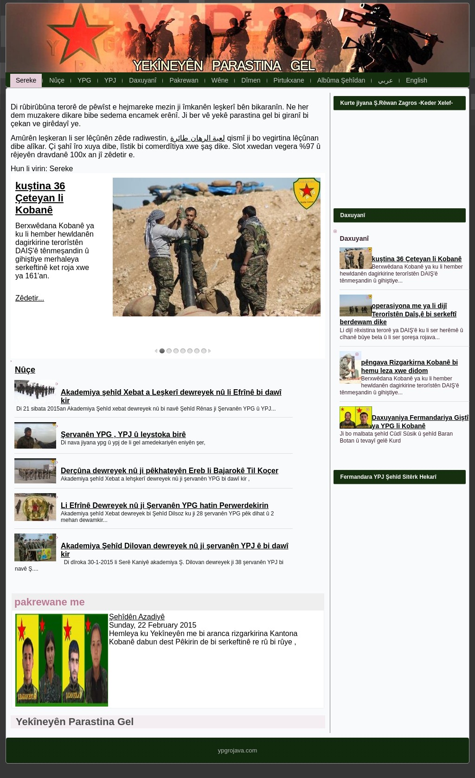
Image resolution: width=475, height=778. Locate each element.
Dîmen (250, 80)
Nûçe (56, 80)
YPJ (110, 80)
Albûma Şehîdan (341, 80)
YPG (84, 80)
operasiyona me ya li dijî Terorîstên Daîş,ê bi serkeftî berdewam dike (398, 314)
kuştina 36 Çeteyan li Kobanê (40, 198)
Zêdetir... (29, 298)
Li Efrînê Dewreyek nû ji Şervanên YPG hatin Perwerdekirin (165, 505)
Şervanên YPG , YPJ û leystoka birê (123, 434)
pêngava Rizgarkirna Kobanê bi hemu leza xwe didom (409, 366)
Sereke (26, 80)
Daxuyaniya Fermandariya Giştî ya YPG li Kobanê (420, 422)
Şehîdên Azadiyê (137, 617)
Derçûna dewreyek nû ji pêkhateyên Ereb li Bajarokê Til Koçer (169, 471)
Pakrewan (183, 80)
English (416, 80)
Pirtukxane (289, 80)
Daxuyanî (142, 80)
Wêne (220, 80)
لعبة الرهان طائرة (197, 138)
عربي (385, 80)
